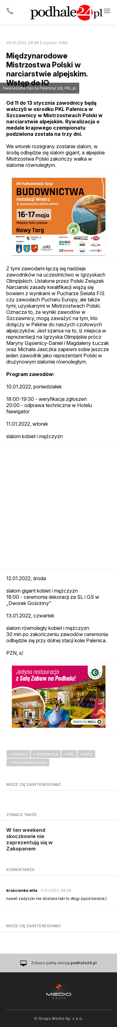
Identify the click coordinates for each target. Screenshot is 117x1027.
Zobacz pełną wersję (64, 963)
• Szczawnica (45, 754)
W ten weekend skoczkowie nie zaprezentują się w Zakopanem (29, 839)
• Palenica (18, 754)
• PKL (69, 754)
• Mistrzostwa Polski (28, 762)
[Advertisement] (58, 507)
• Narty (86, 754)
